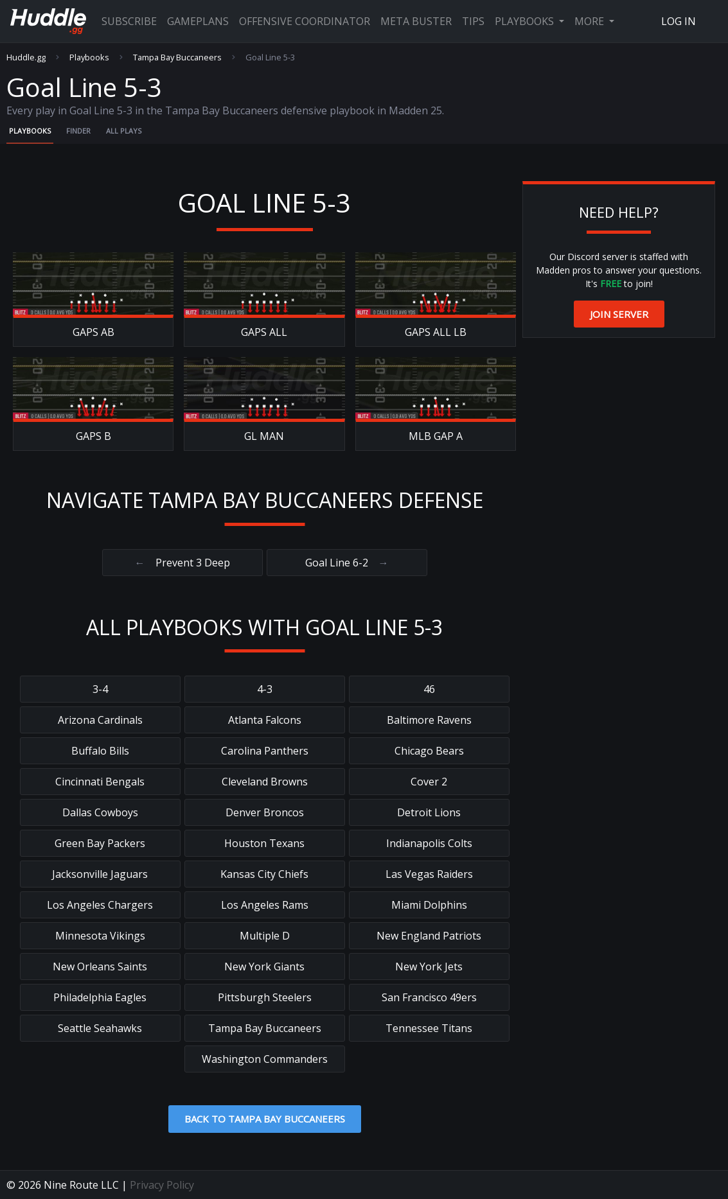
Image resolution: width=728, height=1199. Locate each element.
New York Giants (264, 966)
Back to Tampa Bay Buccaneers (264, 1118)
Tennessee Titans (429, 1028)
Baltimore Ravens (429, 720)
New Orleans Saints (100, 966)
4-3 (264, 689)
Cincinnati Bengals (100, 782)
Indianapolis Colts (429, 843)
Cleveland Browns (265, 782)
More (590, 21)
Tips (473, 21)
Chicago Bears (429, 751)
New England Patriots (429, 936)
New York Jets (429, 966)
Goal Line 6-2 (347, 563)
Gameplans (198, 21)
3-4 (100, 689)
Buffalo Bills (100, 751)
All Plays (123, 131)
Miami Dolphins (429, 905)
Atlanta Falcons (264, 720)
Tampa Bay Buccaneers (177, 57)
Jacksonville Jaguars (100, 874)
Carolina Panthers (264, 751)
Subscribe (129, 21)
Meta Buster (416, 21)
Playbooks (525, 21)
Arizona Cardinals (100, 720)
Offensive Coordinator (304, 21)
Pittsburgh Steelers (265, 997)
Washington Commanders (265, 1059)
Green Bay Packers (100, 843)
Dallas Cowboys (100, 812)
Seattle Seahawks (100, 1028)
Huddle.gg (26, 57)
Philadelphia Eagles (99, 997)
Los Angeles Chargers (100, 905)
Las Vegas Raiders (429, 874)
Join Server (619, 314)
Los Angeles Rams (264, 905)
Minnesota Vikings (100, 936)
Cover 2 (429, 782)
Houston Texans (264, 843)
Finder (78, 131)
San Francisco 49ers (429, 997)
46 (429, 689)
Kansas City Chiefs (264, 874)
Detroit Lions (429, 812)
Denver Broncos (265, 812)
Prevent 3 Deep (182, 563)
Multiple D (265, 936)
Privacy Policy (162, 1185)
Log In (678, 21)
